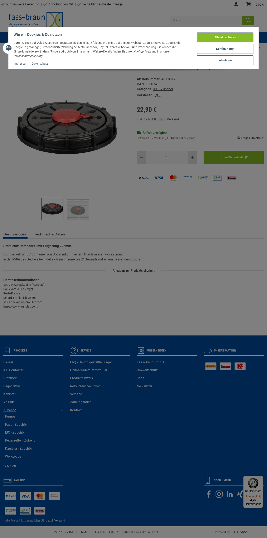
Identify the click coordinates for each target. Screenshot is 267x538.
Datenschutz (41, 62)
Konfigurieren (223, 47)
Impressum (22, 62)
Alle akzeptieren (223, 36)
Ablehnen (223, 58)
